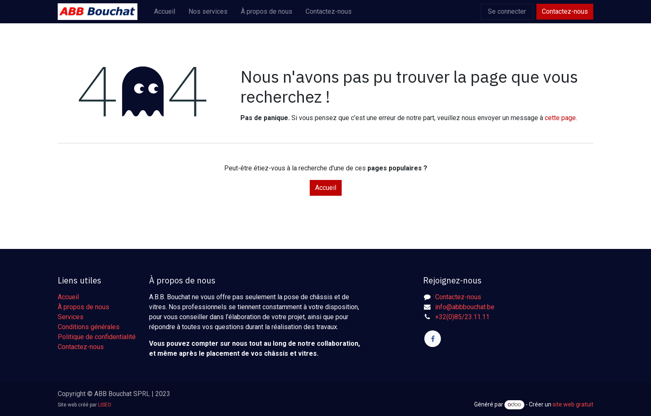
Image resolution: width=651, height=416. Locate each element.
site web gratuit (573, 404)
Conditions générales (89, 327)
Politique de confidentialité (97, 337)
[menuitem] (164, 11)
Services (70, 317)
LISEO (104, 405)
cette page (560, 118)
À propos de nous (83, 307)
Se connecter (507, 11)
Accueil (325, 188)
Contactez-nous (565, 11)
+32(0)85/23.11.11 (462, 317)
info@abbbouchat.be (464, 307)
